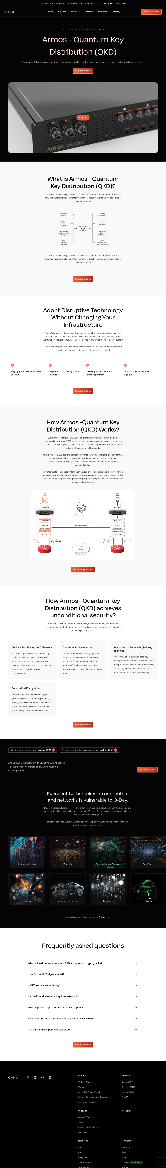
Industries (82, 1110)
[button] (49, 11)
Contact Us (104, 917)
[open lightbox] (83, 117)
